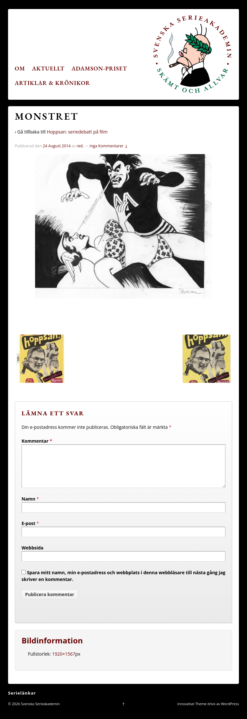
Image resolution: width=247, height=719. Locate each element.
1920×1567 (63, 662)
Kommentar (37, 441)
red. (80, 146)
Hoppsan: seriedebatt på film (77, 132)
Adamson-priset (99, 68)
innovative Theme (191, 711)
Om (20, 68)
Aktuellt (48, 68)
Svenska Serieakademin (40, 711)
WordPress (230, 711)
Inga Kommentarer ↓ (109, 146)
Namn (28, 506)
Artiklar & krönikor (52, 83)
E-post (28, 531)
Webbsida (32, 555)
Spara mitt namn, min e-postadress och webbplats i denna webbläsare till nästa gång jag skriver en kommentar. (123, 583)
